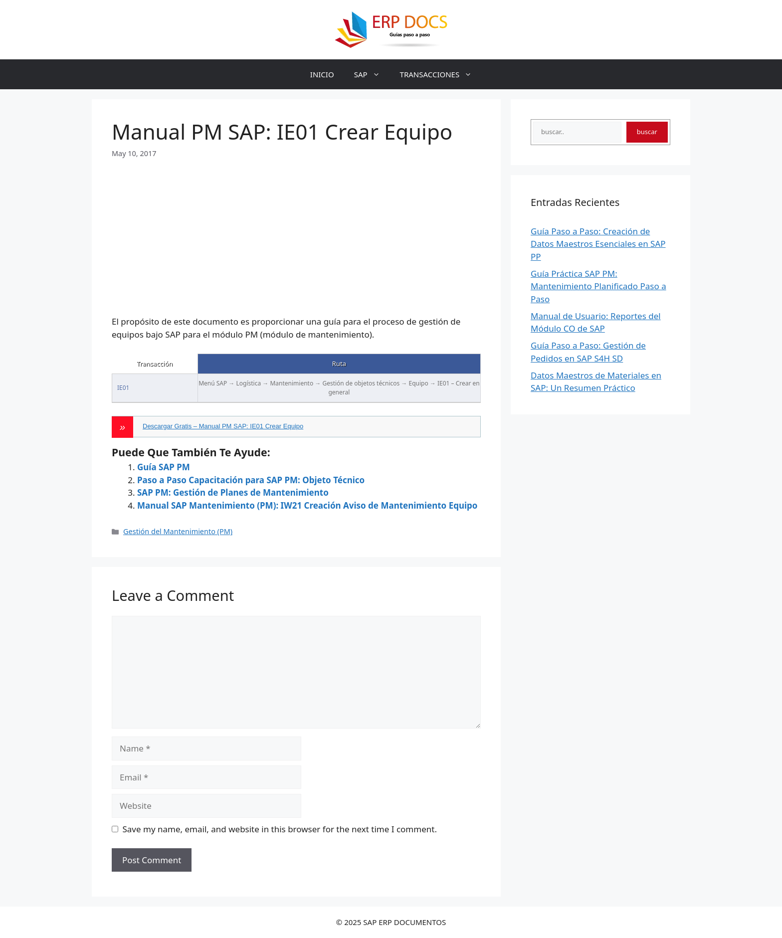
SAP (372, 74)
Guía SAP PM (163, 467)
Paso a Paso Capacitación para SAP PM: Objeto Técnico (251, 480)
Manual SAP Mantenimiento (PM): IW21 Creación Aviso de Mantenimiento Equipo (307, 505)
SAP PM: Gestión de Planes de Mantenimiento (233, 492)
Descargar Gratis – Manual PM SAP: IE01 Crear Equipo (223, 426)
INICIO (322, 74)
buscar (647, 131)
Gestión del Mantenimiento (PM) (177, 531)
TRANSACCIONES (441, 74)
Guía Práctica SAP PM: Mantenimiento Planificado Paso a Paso (598, 286)
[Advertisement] (296, 228)
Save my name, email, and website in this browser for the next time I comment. (280, 829)
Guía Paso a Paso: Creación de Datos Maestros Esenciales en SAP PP (598, 243)
